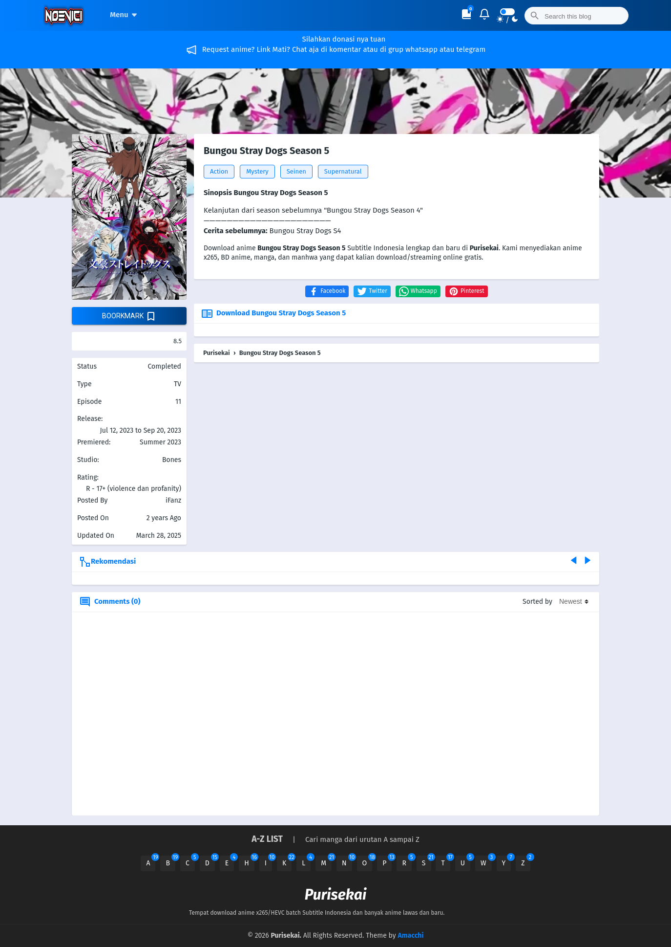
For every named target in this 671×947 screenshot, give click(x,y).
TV (177, 384)
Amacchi (410, 935)
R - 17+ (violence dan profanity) (133, 489)
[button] (327, 291)
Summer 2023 (160, 442)
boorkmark (129, 316)
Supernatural (343, 171)
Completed (164, 366)
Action (219, 171)
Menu (125, 14)
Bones (171, 460)
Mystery (257, 171)
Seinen (296, 171)
